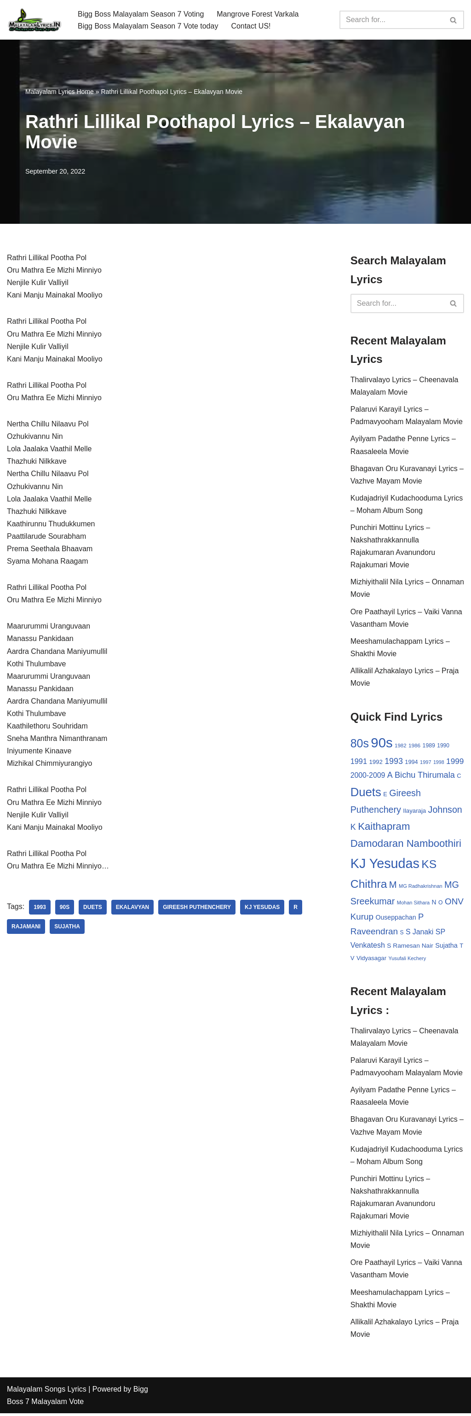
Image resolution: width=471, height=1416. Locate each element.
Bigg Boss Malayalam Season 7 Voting (141, 13)
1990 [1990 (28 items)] (443, 746)
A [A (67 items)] (390, 776)
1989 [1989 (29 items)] (429, 746)
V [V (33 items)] (352, 959)
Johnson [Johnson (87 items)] (445, 811)
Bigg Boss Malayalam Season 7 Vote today (148, 26)
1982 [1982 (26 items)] (400, 746)
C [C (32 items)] (459, 776)
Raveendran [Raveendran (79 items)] (374, 933)
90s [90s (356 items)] (381, 743)
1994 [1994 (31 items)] (411, 762)
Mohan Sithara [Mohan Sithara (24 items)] (413, 904)
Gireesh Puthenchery (197, 909)
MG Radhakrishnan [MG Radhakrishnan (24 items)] (420, 887)
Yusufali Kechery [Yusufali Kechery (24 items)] (407, 959)
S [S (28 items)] (402, 934)
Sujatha (67, 928)
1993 (40, 909)
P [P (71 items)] (421, 918)
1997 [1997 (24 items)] (425, 763)
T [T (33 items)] (461, 947)
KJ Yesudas (262, 909)
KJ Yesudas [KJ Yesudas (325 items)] (384, 864)
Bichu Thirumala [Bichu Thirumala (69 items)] (425, 776)
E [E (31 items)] (385, 795)
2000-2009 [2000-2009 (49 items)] (367, 776)
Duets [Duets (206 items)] (365, 793)
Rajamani (25, 928)
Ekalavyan (132, 909)
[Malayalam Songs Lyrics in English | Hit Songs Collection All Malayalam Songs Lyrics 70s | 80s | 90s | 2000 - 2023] (34, 19)
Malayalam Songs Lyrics (46, 1392)
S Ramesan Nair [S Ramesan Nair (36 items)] (410, 947)
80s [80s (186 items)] (359, 744)
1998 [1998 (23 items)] (438, 763)
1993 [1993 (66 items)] (394, 762)
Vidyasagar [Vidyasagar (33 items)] (371, 959)
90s (64, 909)
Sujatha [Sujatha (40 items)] (446, 946)
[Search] (391, 20)
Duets (92, 909)
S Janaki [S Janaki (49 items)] (419, 933)
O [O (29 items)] (440, 904)
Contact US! (251, 26)
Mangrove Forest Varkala (258, 13)
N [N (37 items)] (434, 903)
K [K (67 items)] (353, 828)
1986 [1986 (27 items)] (414, 746)
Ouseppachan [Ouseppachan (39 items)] (395, 918)
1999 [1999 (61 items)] (455, 762)
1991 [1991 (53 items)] (358, 762)
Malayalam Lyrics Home (59, 91)
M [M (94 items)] (393, 886)
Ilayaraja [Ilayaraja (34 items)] (414, 812)
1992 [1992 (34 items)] (375, 762)
